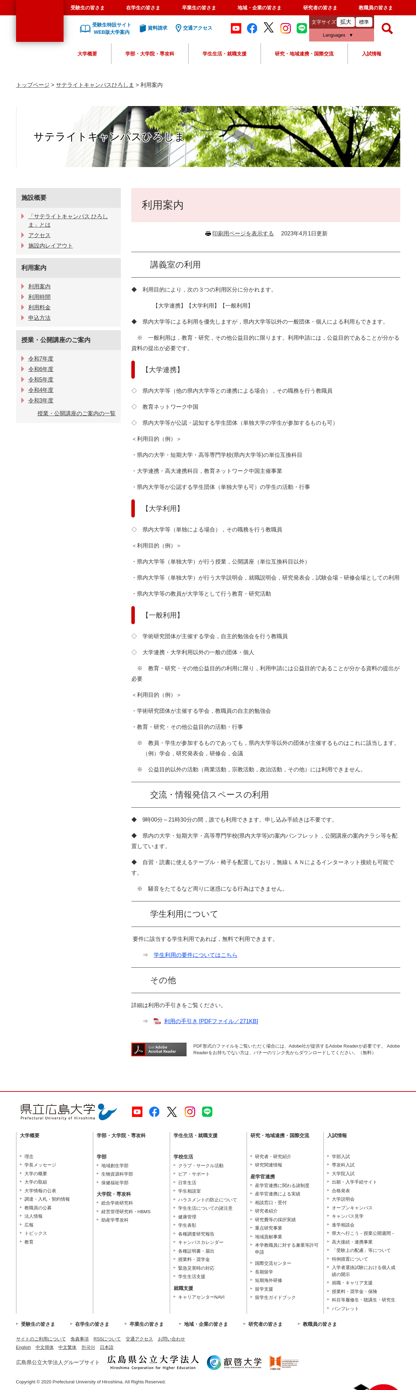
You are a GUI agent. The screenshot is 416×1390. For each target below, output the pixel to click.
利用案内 (33, 267)
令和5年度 (41, 380)
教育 (29, 1242)
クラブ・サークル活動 (201, 1165)
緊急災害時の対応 (196, 1268)
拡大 (345, 22)
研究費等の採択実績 (275, 1219)
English (23, 1347)
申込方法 (39, 318)
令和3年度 (41, 400)
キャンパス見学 (348, 1216)
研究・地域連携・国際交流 (304, 53)
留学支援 (264, 1289)
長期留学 (264, 1272)
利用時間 (39, 297)
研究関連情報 (268, 1165)
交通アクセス (139, 1339)
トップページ (33, 85)
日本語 (107, 1347)
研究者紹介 (266, 1211)
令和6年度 (41, 369)
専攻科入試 (343, 1165)
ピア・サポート (194, 1174)
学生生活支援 (191, 1276)
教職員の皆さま (376, 7)
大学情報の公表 (40, 1190)
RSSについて (107, 1339)
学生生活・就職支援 (225, 53)
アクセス (39, 235)
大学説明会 (343, 1199)
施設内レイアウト (50, 246)
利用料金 (39, 307)
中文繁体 (67, 1347)
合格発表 (341, 1190)
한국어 (88, 1347)
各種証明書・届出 (196, 1251)
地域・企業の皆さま (260, 7)
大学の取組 (35, 1182)
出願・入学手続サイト (354, 1182)
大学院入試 (343, 1173)
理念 (29, 1156)
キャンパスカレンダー (201, 1242)
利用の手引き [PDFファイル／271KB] (211, 1021)
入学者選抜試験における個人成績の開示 (363, 1271)
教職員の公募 (38, 1207)
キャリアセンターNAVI (201, 1297)
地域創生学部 (115, 1165)
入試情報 (371, 53)
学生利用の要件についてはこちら (196, 955)
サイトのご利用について (41, 1339)
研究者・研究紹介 (273, 1156)
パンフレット (345, 1308)
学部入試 (341, 1156)
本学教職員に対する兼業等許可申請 (287, 1248)
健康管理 (187, 1216)
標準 (364, 22)
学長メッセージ (40, 1165)
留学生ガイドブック (275, 1297)
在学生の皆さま (143, 7)
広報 (29, 1224)
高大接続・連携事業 (352, 1242)
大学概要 (87, 53)
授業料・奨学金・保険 (354, 1291)
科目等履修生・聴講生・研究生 (363, 1299)
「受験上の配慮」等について (361, 1250)
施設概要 (33, 197)
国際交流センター (273, 1263)
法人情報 (33, 1216)
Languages (334, 35)
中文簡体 (45, 1347)
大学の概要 (35, 1173)
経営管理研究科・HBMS (126, 1211)
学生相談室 (189, 1191)
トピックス (35, 1233)
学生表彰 (187, 1225)
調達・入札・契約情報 (47, 1199)
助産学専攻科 (115, 1220)
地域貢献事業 (268, 1236)
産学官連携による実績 (277, 1193)
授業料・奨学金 (194, 1259)
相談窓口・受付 (271, 1202)
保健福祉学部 (115, 1182)
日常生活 (187, 1182)
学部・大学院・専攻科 (149, 53)
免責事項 (80, 1339)
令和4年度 (41, 390)
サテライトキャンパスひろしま (95, 85)
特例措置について (350, 1259)
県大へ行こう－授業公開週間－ (363, 1233)
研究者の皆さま (320, 7)
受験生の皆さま (88, 7)
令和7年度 (41, 359)
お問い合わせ (171, 1339)
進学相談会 (343, 1224)
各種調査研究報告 (196, 1234)
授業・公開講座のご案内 (55, 340)
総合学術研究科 (117, 1203)
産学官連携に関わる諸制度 (282, 1185)
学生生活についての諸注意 (205, 1208)
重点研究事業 (268, 1228)
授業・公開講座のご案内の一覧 (76, 413)
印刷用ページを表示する (243, 233)
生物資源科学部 (117, 1174)
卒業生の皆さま (199, 7)
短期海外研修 (268, 1280)
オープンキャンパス (352, 1207)
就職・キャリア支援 (352, 1282)
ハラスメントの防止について (207, 1199)
